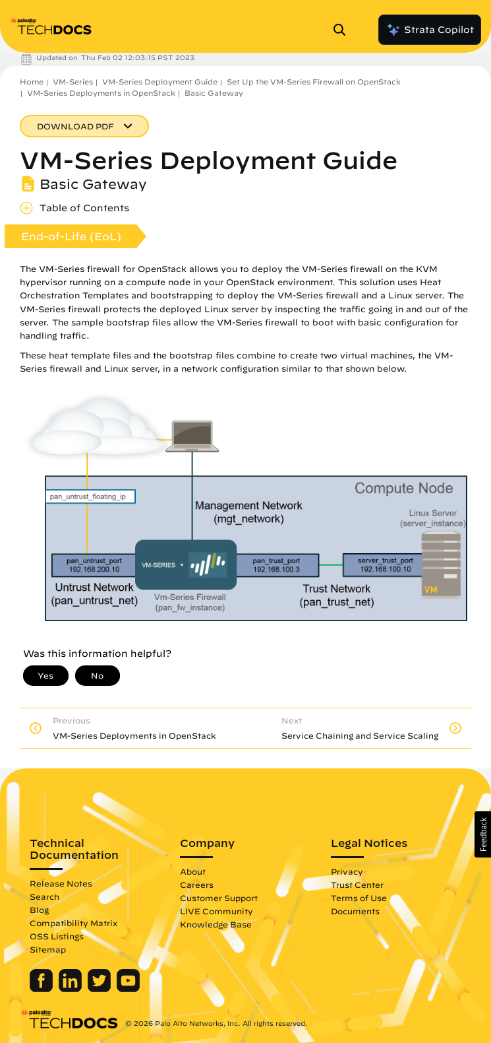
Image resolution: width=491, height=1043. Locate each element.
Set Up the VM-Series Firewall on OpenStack (314, 81)
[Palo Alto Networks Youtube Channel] (128, 989)
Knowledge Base (216, 924)
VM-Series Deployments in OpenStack (101, 92)
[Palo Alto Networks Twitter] (100, 989)
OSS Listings (57, 936)
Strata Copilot (430, 30)
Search (44, 896)
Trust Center (357, 884)
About (193, 871)
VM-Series (73, 81)
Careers (197, 884)
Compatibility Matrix (73, 922)
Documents (355, 911)
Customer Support (219, 897)
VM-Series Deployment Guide (159, 81)
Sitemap (48, 949)
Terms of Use (359, 897)
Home (31, 81)
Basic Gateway (214, 92)
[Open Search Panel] (343, 30)
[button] (483, 834)
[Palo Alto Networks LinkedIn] (71, 989)
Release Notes (61, 883)
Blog (39, 909)
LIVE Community (216, 911)
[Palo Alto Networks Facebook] (42, 989)
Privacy (347, 871)
